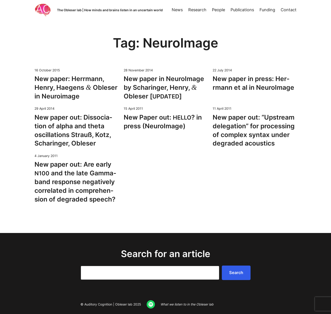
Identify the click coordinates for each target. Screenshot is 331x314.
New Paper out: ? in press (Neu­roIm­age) (163, 121)
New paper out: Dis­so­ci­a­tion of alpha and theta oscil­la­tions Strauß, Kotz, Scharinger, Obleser (73, 130)
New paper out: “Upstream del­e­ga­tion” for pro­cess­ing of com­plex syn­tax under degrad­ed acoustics (254, 130)
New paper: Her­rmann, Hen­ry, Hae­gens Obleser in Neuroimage (75, 87)
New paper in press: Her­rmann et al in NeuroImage (253, 83)
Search (236, 272)
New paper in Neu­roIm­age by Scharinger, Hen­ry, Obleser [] (164, 87)
